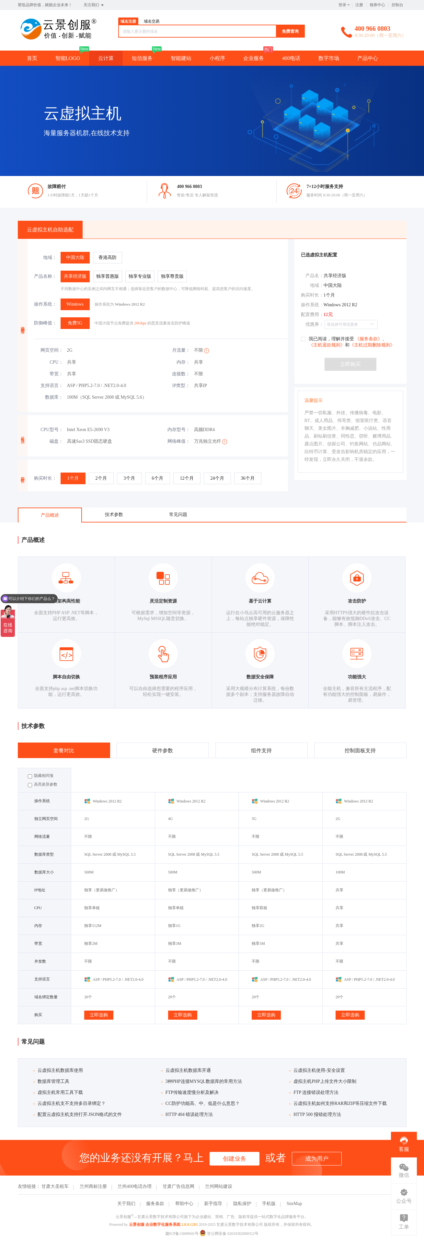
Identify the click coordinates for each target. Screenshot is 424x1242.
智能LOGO (67, 58)
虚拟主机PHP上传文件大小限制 (322, 1081)
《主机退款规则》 (327, 345)
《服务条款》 (368, 338)
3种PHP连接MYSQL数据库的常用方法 (201, 1081)
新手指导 (213, 1203)
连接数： (181, 373)
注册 (359, 5)
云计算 (106, 58)
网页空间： (51, 350)
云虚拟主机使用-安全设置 (317, 1070)
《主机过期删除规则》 (372, 345)
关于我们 (126, 1203)
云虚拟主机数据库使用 (58, 1070)
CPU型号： (51, 429)
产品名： (314, 275)
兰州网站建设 (218, 1186)
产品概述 (50, 515)
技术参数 (114, 514)
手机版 (269, 1203)
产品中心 (367, 58)
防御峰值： (45, 323)
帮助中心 (184, 1203)
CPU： (56, 362)
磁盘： (56, 441)
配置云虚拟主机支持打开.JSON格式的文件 (77, 1114)
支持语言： (51, 385)
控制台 (397, 5)
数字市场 (328, 58)
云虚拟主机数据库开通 (186, 1070)
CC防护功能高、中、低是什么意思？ (200, 1103)
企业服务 (253, 58)
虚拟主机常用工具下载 (58, 1092)
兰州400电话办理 (135, 1186)
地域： (50, 257)
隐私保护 (242, 1203)
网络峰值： (178, 441)
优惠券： (314, 324)
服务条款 (155, 1203)
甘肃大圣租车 (55, 1186)
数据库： (54, 397)
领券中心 (377, 5)
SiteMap (294, 1203)
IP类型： (181, 385)
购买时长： (45, 478)
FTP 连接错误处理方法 (313, 1092)
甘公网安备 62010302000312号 (229, 1233)
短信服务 (142, 58)
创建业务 (234, 1158)
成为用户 (316, 1158)
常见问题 (178, 514)
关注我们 (94, 5)
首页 (32, 58)
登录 (342, 5)
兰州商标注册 (93, 1186)
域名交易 (151, 21)
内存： (183, 362)
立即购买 (350, 364)
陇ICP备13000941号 (182, 1233)
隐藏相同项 (40, 776)
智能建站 (181, 58)
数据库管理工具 (51, 1081)
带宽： (56, 373)
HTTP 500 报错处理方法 (315, 1114)
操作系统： (45, 304)
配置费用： (312, 314)
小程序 (217, 58)
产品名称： (45, 276)
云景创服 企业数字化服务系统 (154, 1224)
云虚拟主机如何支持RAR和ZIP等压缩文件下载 (338, 1103)
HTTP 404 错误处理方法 (187, 1114)
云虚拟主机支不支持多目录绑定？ (69, 1103)
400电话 (291, 58)
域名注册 (128, 21)
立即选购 (99, 1015)
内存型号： (178, 429)
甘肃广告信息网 (178, 1186)
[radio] (75, 258)
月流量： (181, 350)
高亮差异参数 (42, 784)
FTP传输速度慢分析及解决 (190, 1092)
